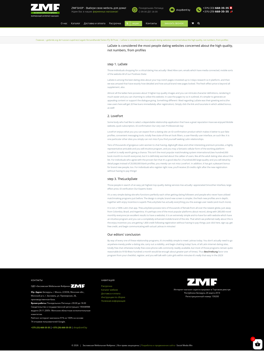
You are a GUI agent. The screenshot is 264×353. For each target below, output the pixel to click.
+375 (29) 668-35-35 (61, 327)
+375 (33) (216, 8)
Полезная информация (113, 300)
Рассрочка (106, 286)
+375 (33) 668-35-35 (40, 327)
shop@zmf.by (183, 10)
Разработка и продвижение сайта (158, 345)
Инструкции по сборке (113, 297)
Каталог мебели (109, 289)
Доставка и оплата (110, 293)
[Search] (198, 23)
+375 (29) (216, 11)
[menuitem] (64, 23)
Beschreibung (211, 251)
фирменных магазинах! (105, 11)
